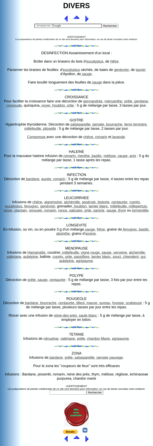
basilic (96, 156)
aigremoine (53, 202)
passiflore (81, 257)
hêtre (114, 61)
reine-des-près (65, 315)
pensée (98, 124)
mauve (91, 303)
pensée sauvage (110, 358)
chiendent (130, 257)
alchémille (72, 202)
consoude (14, 105)
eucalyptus (94, 61)
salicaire (75, 210)
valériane (14, 257)
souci (116, 257)
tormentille (140, 210)
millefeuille (32, 129)
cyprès (134, 202)
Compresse (36, 137)
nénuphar (50, 339)
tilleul (79, 303)
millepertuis (137, 206)
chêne (88, 137)
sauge (86, 74)
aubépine (30, 257)
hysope (118, 303)
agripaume (84, 261)
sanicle (98, 210)
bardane (32, 179)
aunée (46, 179)
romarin (100, 137)
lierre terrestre (135, 124)
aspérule (89, 202)
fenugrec (30, 206)
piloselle (49, 129)
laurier (141, 70)
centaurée (119, 202)
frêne (101, 229)
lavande (118, 137)
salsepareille (79, 124)
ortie (70, 105)
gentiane (140, 101)
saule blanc (87, 315)
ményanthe (113, 101)
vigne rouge (90, 252)
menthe (83, 156)
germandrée (92, 101)
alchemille (137, 252)
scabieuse (133, 303)
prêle (128, 101)
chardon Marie (98, 339)
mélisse (110, 156)
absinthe (63, 234)
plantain (20, 210)
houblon (58, 105)
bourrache (113, 124)
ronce (62, 210)
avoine (90, 234)
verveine (119, 252)
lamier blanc (98, 206)
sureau (104, 303)
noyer (45, 105)
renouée (35, 210)
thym (121, 210)
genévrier (121, 70)
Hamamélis (36, 252)
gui (143, 257)
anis (132, 156)
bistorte (103, 202)
